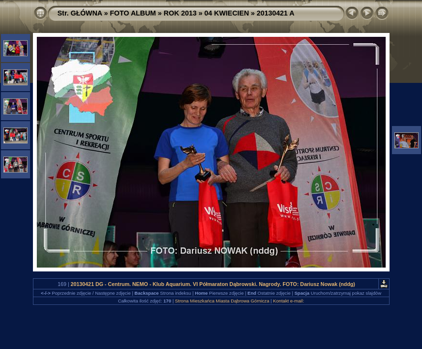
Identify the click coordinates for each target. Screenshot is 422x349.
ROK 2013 (180, 13)
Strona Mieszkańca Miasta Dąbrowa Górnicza (222, 300)
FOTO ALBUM (133, 13)
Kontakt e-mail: (288, 300)
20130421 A (276, 13)
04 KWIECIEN (226, 13)
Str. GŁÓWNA (80, 13)
